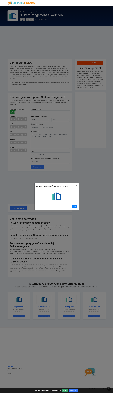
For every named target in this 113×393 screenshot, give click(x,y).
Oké (75, 207)
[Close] (77, 185)
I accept (65, 390)
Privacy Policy (73, 390)
